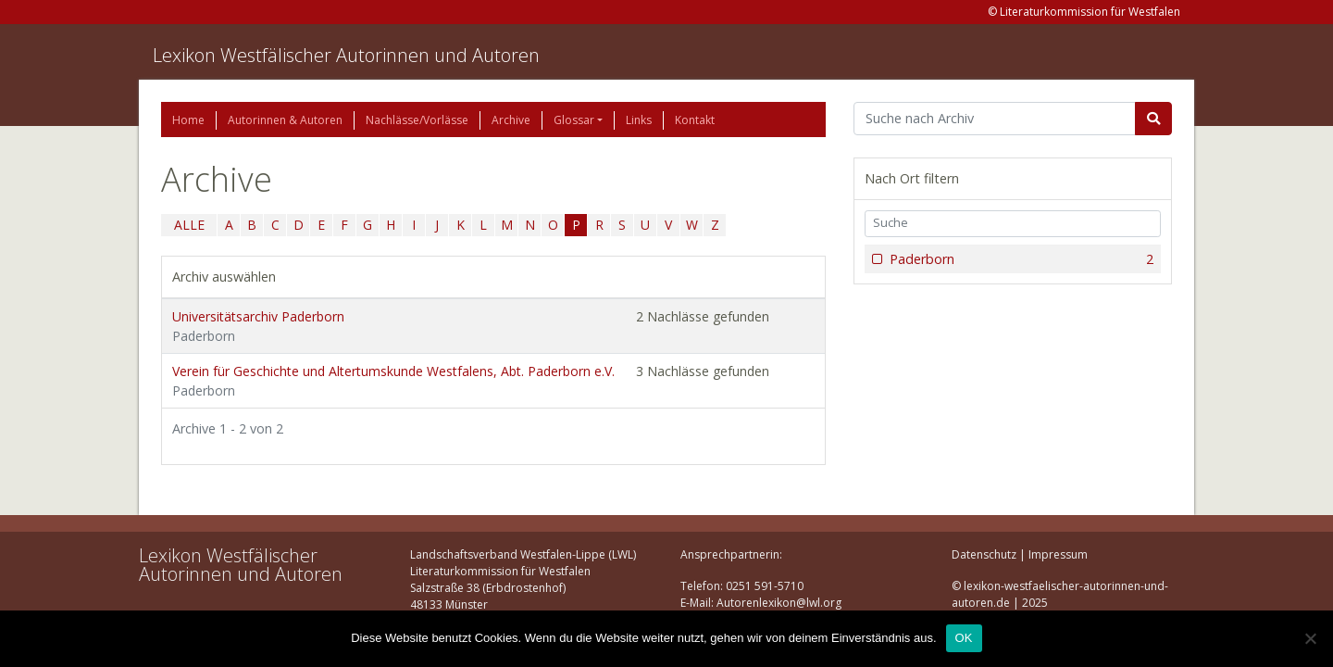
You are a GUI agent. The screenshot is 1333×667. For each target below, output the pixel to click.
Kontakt (695, 120)
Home (188, 120)
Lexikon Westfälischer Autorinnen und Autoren (346, 55)
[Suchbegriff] (994, 118)
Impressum (1058, 554)
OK (964, 638)
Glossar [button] (574, 120)
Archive (511, 120)
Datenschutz (984, 554)
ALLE (189, 224)
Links (639, 120)
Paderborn (1019, 259)
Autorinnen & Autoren (285, 120)
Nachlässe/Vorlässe (417, 120)
